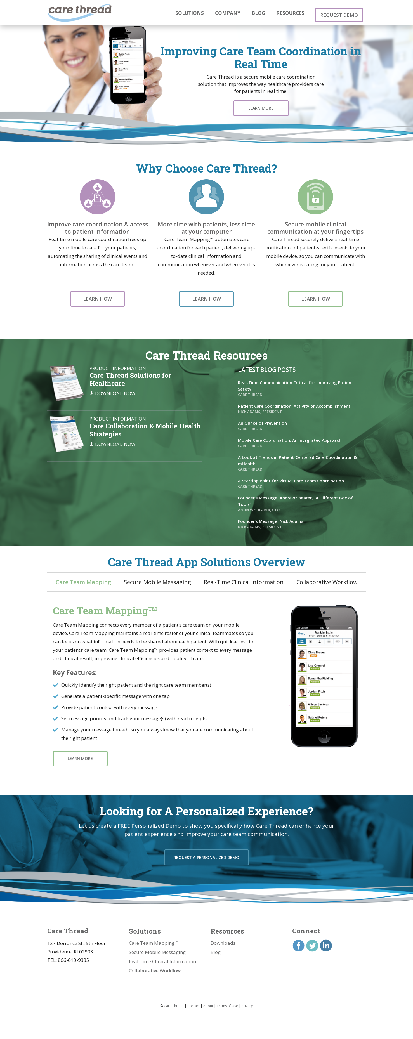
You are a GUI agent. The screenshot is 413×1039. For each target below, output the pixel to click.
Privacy (247, 1001)
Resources (290, 13)
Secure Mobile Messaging (157, 577)
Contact (193, 1001)
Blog (258, 13)
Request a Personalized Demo (206, 855)
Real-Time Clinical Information (244, 577)
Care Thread (174, 1001)
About (208, 1001)
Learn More (261, 108)
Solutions (189, 13)
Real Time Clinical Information (162, 956)
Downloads (223, 938)
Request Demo (341, 12)
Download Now (115, 389)
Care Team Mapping (83, 577)
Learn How (97, 299)
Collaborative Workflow (327, 577)
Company (227, 13)
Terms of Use (227, 1001)
